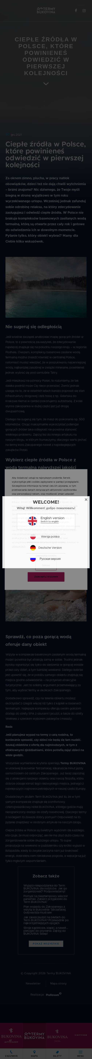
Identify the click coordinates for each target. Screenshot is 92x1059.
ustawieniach (18, 546)
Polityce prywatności (56, 498)
